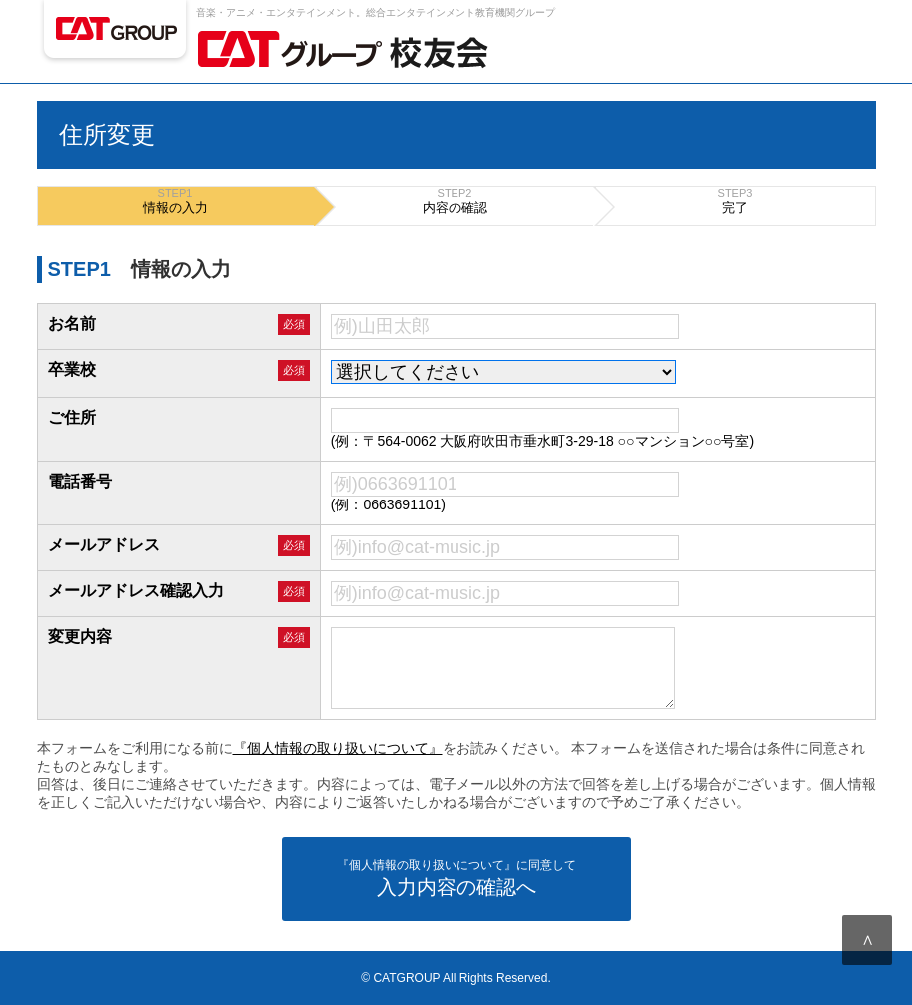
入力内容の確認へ (456, 877)
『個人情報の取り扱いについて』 (338, 748)
